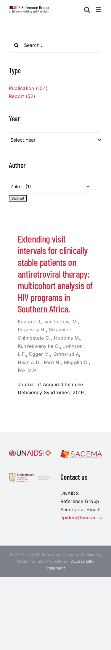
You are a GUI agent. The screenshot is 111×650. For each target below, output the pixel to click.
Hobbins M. (67, 338)
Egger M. (39, 354)
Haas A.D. (29, 362)
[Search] (16, 45)
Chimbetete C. (34, 338)
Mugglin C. (76, 362)
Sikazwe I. (60, 330)
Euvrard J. (29, 322)
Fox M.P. (28, 370)
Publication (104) (28, 88)
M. (75, 322)
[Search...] (55, 45)
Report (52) (22, 96)
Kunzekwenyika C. (39, 346)
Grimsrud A (66, 354)
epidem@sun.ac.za (82, 517)
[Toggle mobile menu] (99, 9)
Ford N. (52, 362)
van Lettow (56, 322)
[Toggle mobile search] (87, 9)
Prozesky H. (32, 330)
